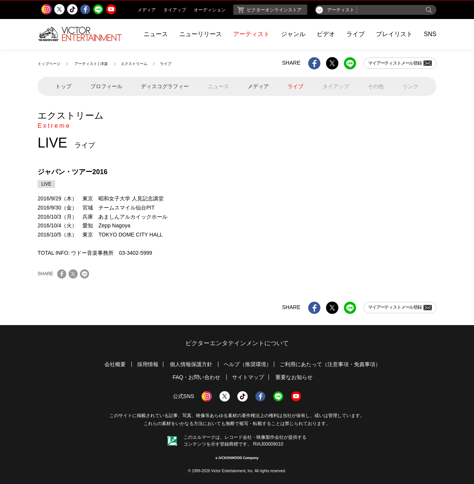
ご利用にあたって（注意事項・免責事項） (330, 364)
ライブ (355, 34)
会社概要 (115, 364)
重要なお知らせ (294, 377)
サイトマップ (248, 377)
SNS (430, 34)
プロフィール (106, 86)
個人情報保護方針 (191, 364)
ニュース (156, 34)
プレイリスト (394, 34)
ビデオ (326, 34)
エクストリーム (134, 64)
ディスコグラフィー (165, 86)
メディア (258, 86)
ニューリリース (200, 34)
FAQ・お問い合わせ (196, 377)
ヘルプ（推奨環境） (248, 364)
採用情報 (147, 364)
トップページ (49, 64)
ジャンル (293, 34)
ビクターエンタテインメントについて (237, 343)
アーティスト (251, 34)
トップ (63, 86)
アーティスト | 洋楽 (91, 64)
